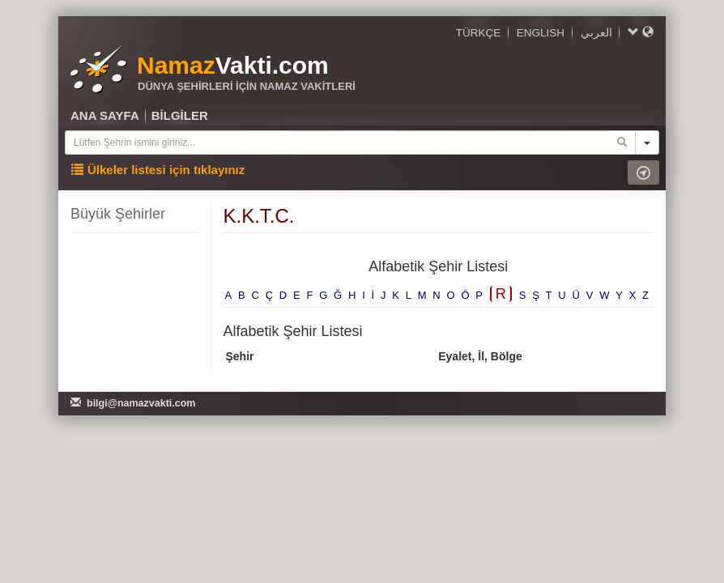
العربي (596, 33)
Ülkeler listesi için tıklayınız (158, 170)
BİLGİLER (179, 115)
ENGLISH (540, 33)
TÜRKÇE (478, 33)
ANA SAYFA (104, 115)
